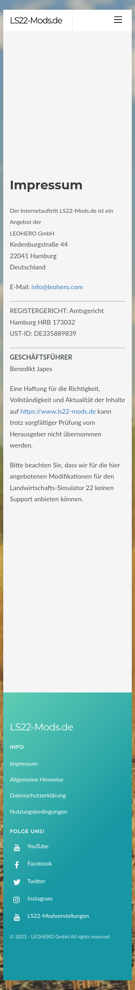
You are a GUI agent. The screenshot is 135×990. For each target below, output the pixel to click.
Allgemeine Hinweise (36, 779)
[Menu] (118, 19)
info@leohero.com (57, 287)
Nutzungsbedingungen (38, 811)
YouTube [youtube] (29, 845)
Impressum (23, 763)
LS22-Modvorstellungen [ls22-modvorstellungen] (49, 915)
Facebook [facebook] (31, 863)
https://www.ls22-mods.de (58, 411)
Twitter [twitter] (27, 880)
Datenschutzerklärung (38, 795)
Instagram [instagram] (31, 898)
